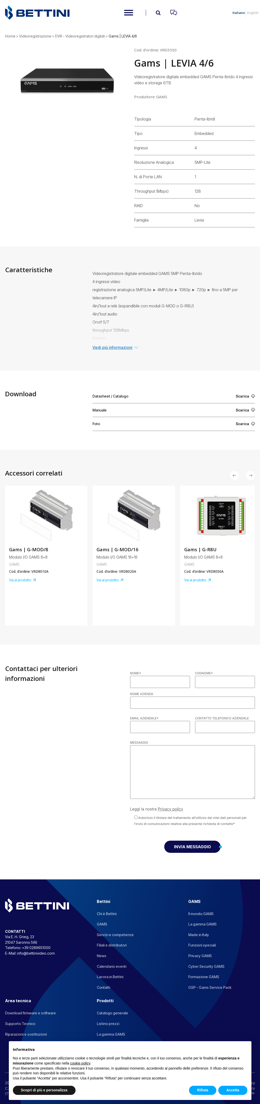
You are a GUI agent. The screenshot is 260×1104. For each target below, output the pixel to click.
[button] (234, 475)
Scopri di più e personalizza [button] (44, 1090)
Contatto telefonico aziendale (222, 718)
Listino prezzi (108, 1023)
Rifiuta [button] (202, 1090)
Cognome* (204, 673)
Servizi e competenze (115, 935)
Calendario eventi (111, 966)
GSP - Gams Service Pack (209, 987)
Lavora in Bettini (110, 977)
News (101, 956)
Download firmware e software (30, 1013)
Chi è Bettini (106, 914)
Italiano (238, 12)
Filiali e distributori (112, 945)
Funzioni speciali (202, 945)
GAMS (102, 924)
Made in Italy (198, 935)
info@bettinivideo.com (36, 953)
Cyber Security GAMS (206, 966)
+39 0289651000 (36, 947)
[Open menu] (129, 13)
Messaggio (139, 742)
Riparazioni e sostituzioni (26, 1034)
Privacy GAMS (200, 956)
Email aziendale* (144, 718)
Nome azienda (141, 694)
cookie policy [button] (80, 1063)
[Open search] (158, 12)
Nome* (135, 673)
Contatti (103, 987)
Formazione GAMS (203, 977)
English (252, 12)
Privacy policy (170, 809)
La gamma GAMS (202, 924)
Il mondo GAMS (201, 914)
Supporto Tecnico (20, 1023)
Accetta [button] (232, 1090)
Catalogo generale (112, 1013)
